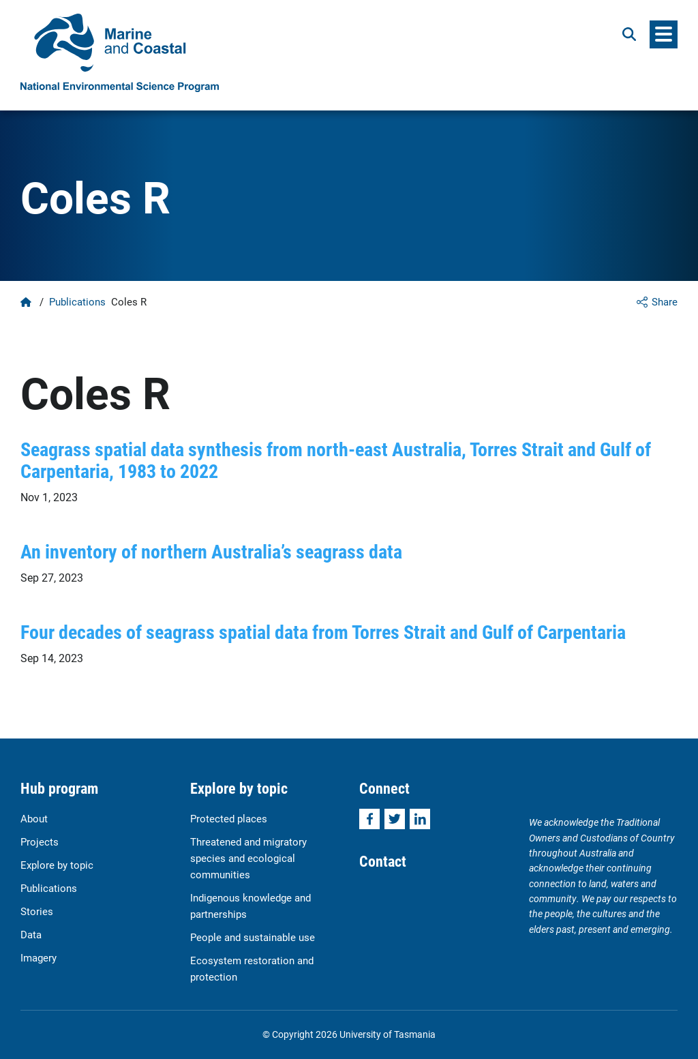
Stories (36, 911)
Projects (39, 841)
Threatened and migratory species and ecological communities (248, 858)
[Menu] (664, 34)
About (34, 818)
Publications (77, 301)
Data (31, 934)
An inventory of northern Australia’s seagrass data (211, 551)
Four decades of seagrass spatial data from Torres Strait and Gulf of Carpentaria (323, 631)
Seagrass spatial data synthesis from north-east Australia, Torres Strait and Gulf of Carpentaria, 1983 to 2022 (335, 459)
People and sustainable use (252, 937)
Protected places (228, 818)
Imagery (38, 957)
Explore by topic (56, 864)
